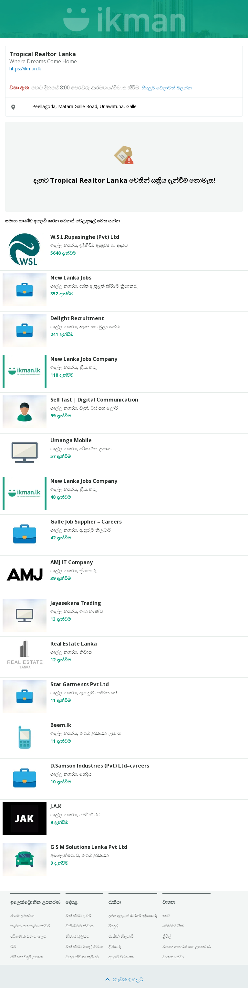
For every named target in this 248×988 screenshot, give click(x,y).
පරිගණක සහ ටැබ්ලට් (28, 936)
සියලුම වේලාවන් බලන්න (167, 87)
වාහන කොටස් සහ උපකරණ (186, 946)
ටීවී (13, 946)
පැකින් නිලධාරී (120, 936)
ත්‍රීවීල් (166, 936)
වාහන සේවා (173, 957)
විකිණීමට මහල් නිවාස (84, 946)
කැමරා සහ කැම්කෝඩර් (30, 926)
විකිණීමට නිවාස (80, 926)
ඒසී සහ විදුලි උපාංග (26, 957)
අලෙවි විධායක (121, 957)
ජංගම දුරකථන (22, 915)
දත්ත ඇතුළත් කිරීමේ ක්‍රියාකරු (132, 915)
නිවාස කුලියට (77, 936)
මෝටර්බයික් (173, 926)
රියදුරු (113, 926)
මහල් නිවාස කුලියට (82, 957)
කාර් (166, 915)
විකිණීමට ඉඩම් (78, 915)
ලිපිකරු (114, 946)
